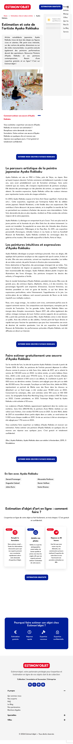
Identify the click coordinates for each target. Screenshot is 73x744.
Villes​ (10, 724)
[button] (22, 117)
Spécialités (12, 719)
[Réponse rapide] (29, 634)
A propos (11, 694)
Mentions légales (14, 714)
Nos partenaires (14, 711)
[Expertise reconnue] (43, 634)
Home (5, 16)
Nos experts (12, 702)
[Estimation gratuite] (15, 634)
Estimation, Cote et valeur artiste (22, 16)
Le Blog (10, 708)
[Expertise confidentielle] (57, 634)
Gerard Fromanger (13, 479)
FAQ (9, 705)
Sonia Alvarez (43, 487)
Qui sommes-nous (14, 700)
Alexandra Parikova (45, 479)
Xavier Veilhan (43, 483)
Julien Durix (10, 487)
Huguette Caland (12, 483)
